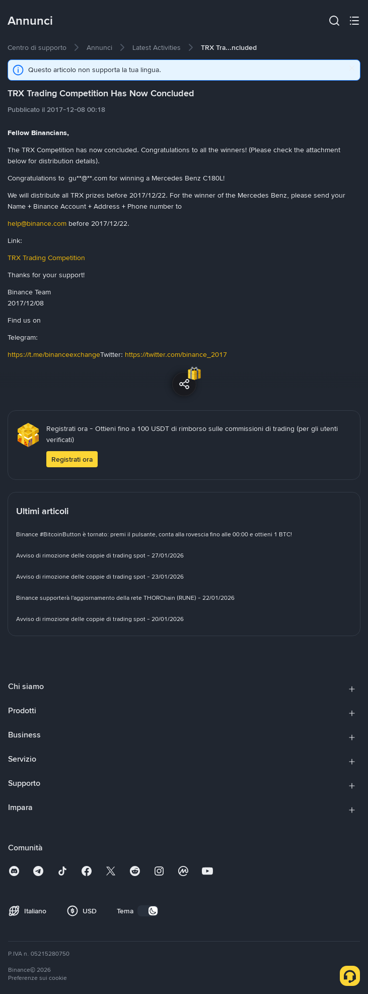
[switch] (148, 910)
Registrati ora (72, 459)
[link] (37, 47)
